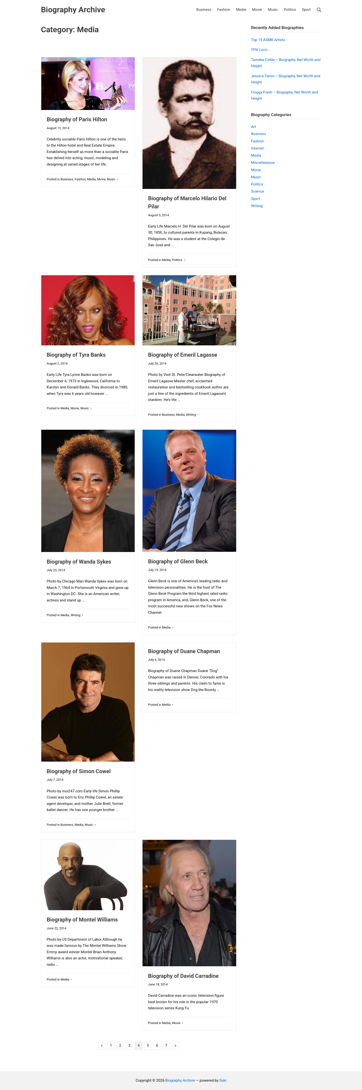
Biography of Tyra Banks (76, 355)
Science (257, 191)
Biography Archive (180, 1080)
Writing (191, 414)
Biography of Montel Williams (82, 920)
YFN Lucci (259, 49)
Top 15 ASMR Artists (268, 40)
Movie (101, 179)
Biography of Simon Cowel (79, 771)
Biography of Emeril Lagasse (182, 355)
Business (66, 179)
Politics (177, 260)
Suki (222, 1080)
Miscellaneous (263, 162)
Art (253, 126)
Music (111, 179)
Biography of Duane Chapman (184, 651)
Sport (255, 199)
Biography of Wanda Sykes (79, 562)
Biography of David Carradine (183, 976)
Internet (257, 148)
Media (91, 179)
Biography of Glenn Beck (178, 561)
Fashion (80, 179)
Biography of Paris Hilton (77, 119)
